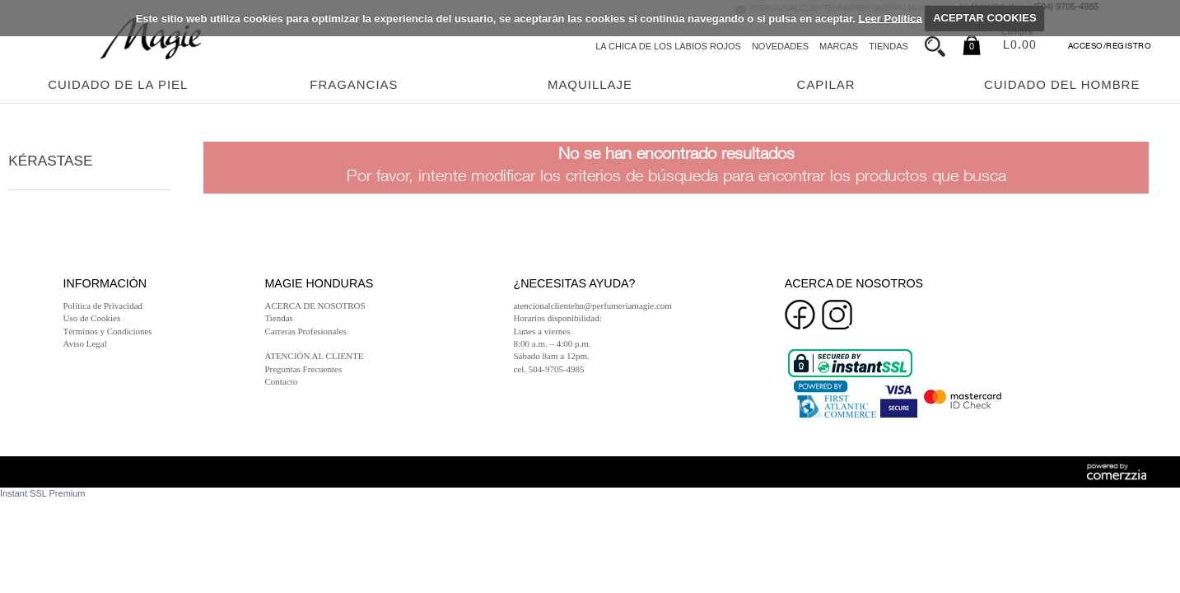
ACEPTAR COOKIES (984, 18)
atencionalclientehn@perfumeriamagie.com (592, 306)
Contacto (280, 381)
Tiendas (888, 46)
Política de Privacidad (103, 306)
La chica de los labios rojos (668, 46)
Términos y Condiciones (107, 331)
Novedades (780, 46)
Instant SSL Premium (43, 493)
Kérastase (50, 160)
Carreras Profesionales (305, 331)
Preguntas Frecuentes (303, 369)
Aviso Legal (85, 343)
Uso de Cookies (92, 318)
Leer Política (889, 18)
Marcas (838, 46)
